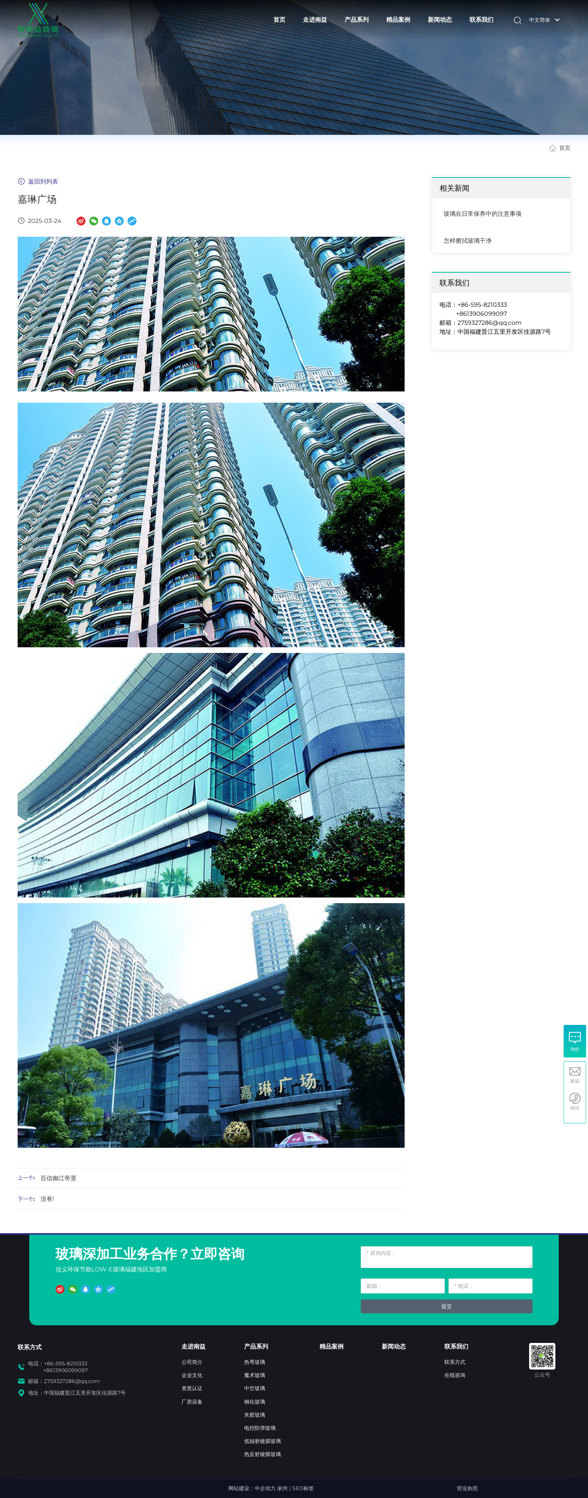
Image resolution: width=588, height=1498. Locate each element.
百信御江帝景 (58, 1178)
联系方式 (30, 1347)
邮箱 (574, 1081)
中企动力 (265, 1488)
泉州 (282, 1488)
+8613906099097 (481, 313)
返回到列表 (38, 181)
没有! (47, 1198)
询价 (574, 1049)
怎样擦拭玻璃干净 (468, 240)
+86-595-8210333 (482, 304)
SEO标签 (303, 1488)
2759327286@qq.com (490, 322)
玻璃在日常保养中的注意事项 (483, 213)
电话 (574, 1108)
